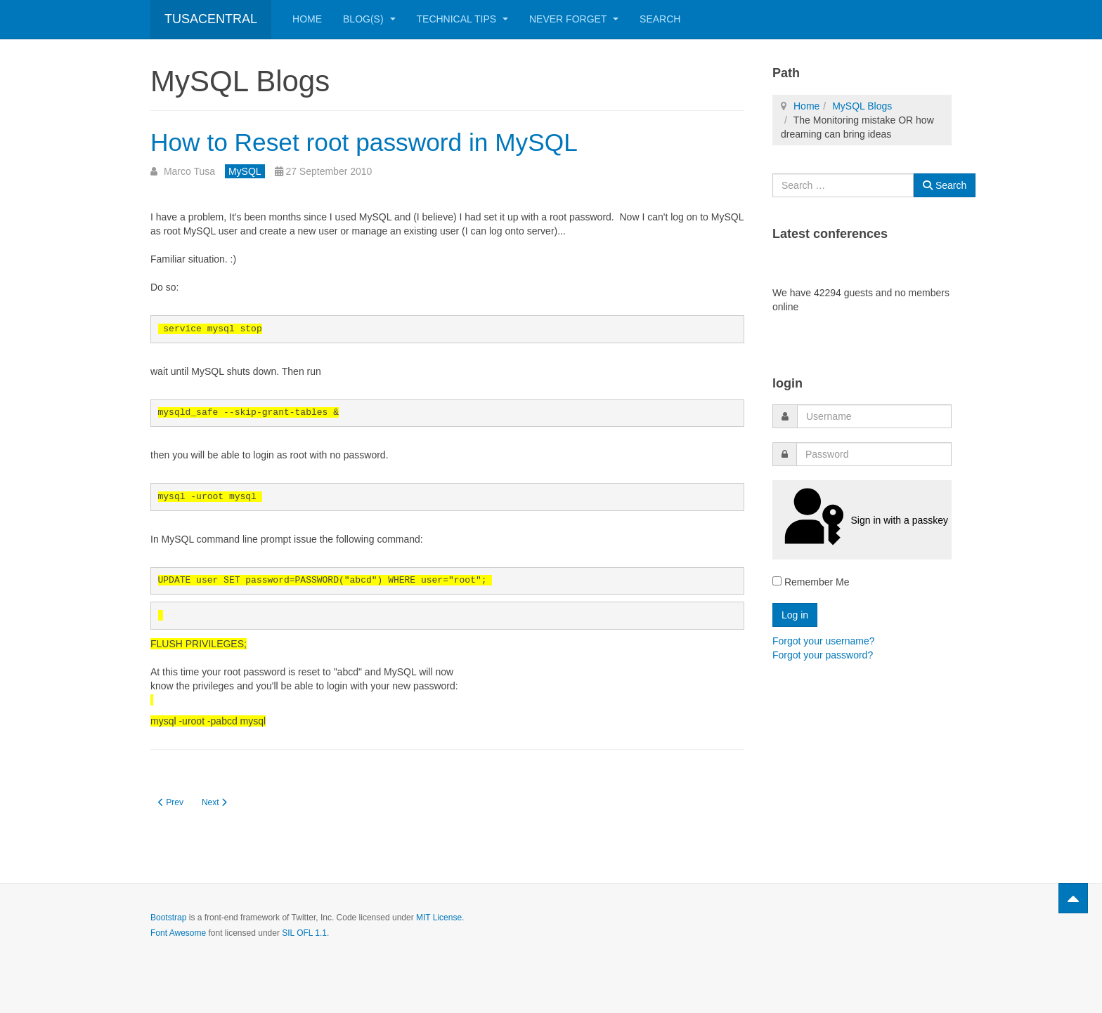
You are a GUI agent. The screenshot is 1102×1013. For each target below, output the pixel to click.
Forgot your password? (822, 655)
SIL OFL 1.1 (304, 933)
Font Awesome (178, 933)
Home (307, 19)
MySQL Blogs (862, 106)
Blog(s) (369, 19)
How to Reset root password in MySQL (404, 140)
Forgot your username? (823, 641)
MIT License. (440, 917)
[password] (874, 454)
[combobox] (843, 185)
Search (660, 19)
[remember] (777, 580)
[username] (874, 416)
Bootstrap (168, 917)
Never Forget (573, 19)
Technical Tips (462, 19)
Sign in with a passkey (862, 519)
